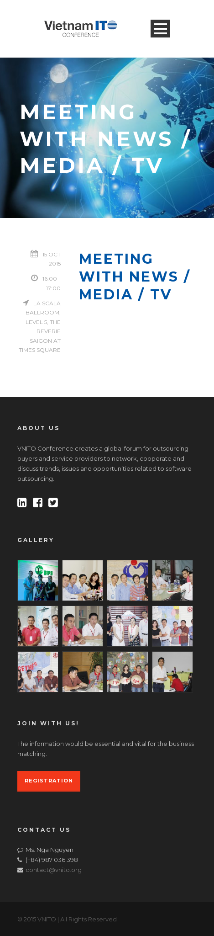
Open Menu (160, 28)
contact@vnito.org (54, 869)
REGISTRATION (49, 780)
